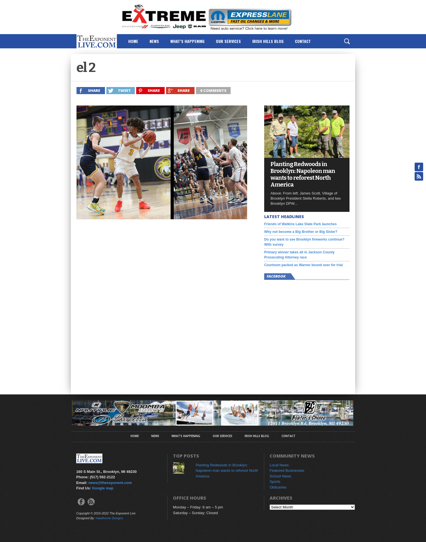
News (154, 41)
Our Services (228, 41)
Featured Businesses (287, 470)
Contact (303, 41)
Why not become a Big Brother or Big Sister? (300, 232)
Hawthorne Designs (109, 518)
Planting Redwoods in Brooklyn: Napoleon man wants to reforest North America (302, 174)
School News (280, 476)
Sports (275, 481)
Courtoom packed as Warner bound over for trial (303, 265)
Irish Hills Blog (268, 41)
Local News (279, 465)
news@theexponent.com (110, 483)
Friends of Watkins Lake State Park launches (300, 224)
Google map (102, 488)
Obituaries (278, 487)
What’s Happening (187, 41)
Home (133, 41)
